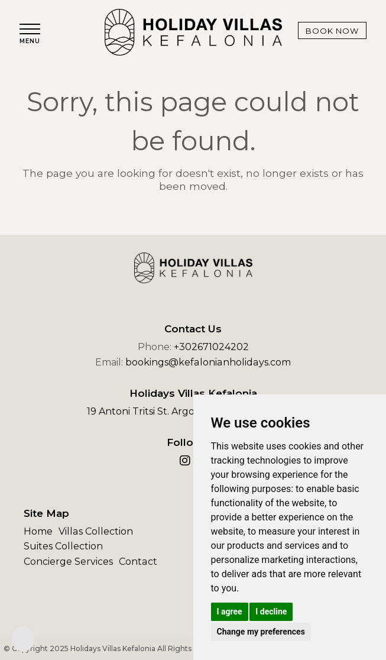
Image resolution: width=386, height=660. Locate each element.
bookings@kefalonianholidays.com (208, 362)
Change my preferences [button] (261, 631)
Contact (138, 561)
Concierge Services (68, 561)
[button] (30, 34)
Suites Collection (63, 546)
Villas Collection (95, 531)
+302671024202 (211, 346)
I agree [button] (229, 611)
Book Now (331, 30)
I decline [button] (271, 611)
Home (38, 531)
